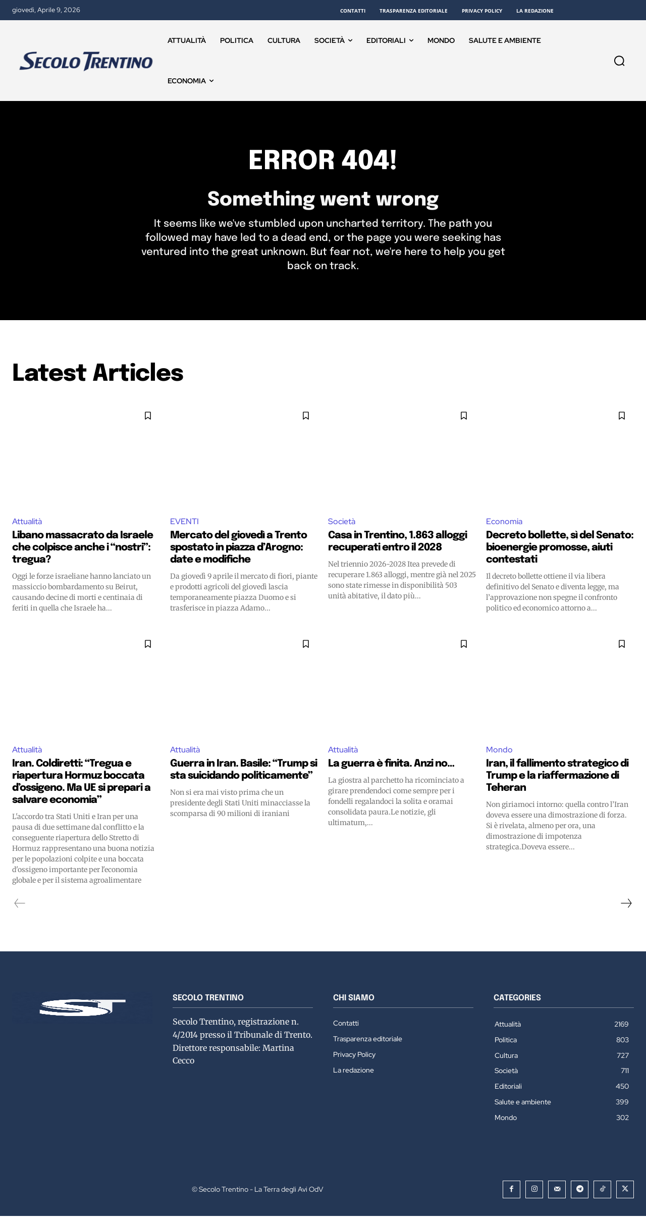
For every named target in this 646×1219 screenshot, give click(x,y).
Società (341, 524)
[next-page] (626, 906)
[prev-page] (20, 906)
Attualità (27, 524)
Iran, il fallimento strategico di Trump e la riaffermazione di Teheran (557, 778)
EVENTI (184, 524)
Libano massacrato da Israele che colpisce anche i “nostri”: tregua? (82, 550)
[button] (619, 60)
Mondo (499, 752)
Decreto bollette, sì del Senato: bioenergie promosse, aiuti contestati (559, 550)
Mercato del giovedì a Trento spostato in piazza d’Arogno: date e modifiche (238, 550)
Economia (504, 524)
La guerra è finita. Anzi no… (391, 766)
